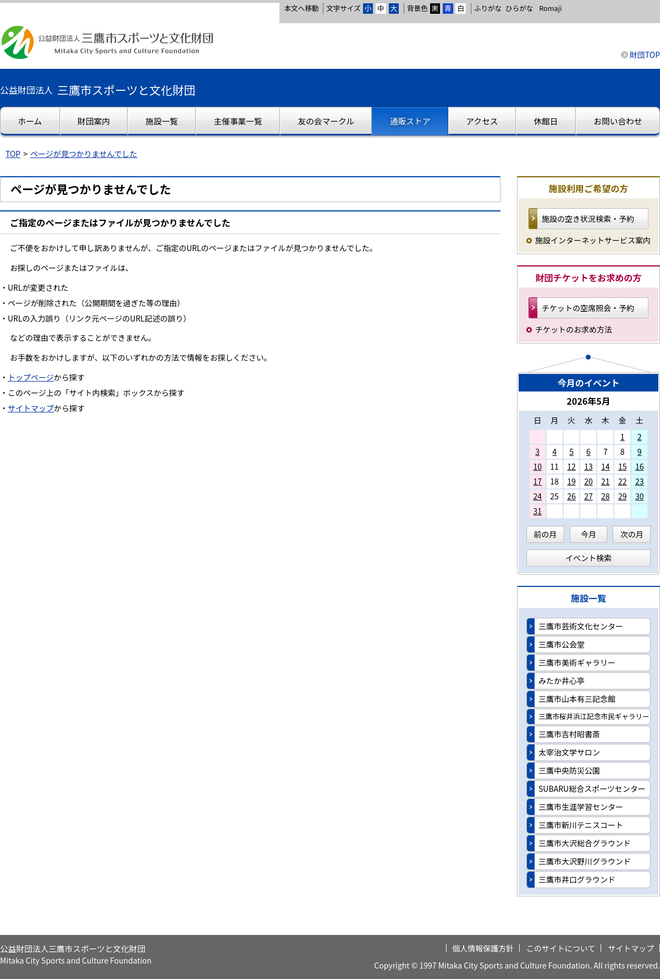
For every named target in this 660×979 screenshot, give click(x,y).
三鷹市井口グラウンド (576, 879)
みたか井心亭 (561, 680)
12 (571, 466)
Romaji (550, 8)
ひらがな (519, 8)
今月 (588, 534)
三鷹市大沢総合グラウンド (584, 843)
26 (571, 496)
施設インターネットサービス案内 (593, 240)
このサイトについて (561, 948)
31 (537, 510)
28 (605, 496)
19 (571, 481)
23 (639, 481)
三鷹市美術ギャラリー (576, 662)
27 (588, 496)
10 (537, 466)
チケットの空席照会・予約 (588, 307)
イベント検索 (588, 557)
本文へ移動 (301, 8)
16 (639, 466)
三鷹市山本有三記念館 (576, 698)
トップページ (31, 377)
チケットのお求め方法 (573, 329)
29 (622, 496)
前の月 (545, 534)
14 (605, 466)
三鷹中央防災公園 (569, 770)
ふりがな (488, 8)
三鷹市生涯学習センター (580, 806)
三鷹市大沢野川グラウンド (584, 861)
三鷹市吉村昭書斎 (569, 733)
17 (537, 481)
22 (622, 481)
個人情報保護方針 (483, 948)
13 (588, 466)
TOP (13, 153)
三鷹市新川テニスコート (580, 824)
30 (639, 496)
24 (537, 496)
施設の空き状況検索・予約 (588, 218)
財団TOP (645, 54)
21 (605, 481)
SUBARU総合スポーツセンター (592, 788)
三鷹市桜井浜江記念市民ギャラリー (594, 716)
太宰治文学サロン (569, 752)
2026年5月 (588, 400)
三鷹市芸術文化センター (580, 626)
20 (588, 481)
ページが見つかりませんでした (84, 153)
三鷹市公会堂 (561, 644)
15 (622, 466)
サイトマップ (31, 408)
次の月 (632, 534)
